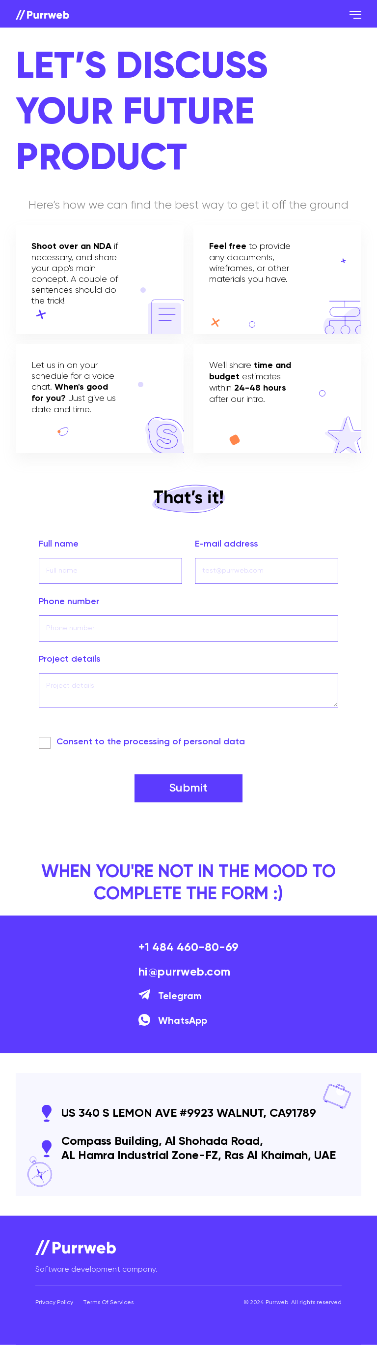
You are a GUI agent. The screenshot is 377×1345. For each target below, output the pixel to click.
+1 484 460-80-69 (188, 947)
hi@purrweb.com (184, 972)
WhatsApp (172, 1021)
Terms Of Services (108, 1303)
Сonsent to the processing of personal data (150, 741)
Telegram (170, 996)
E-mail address (226, 544)
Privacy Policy (54, 1303)
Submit (188, 788)
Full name (59, 544)
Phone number (69, 601)
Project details (70, 659)
